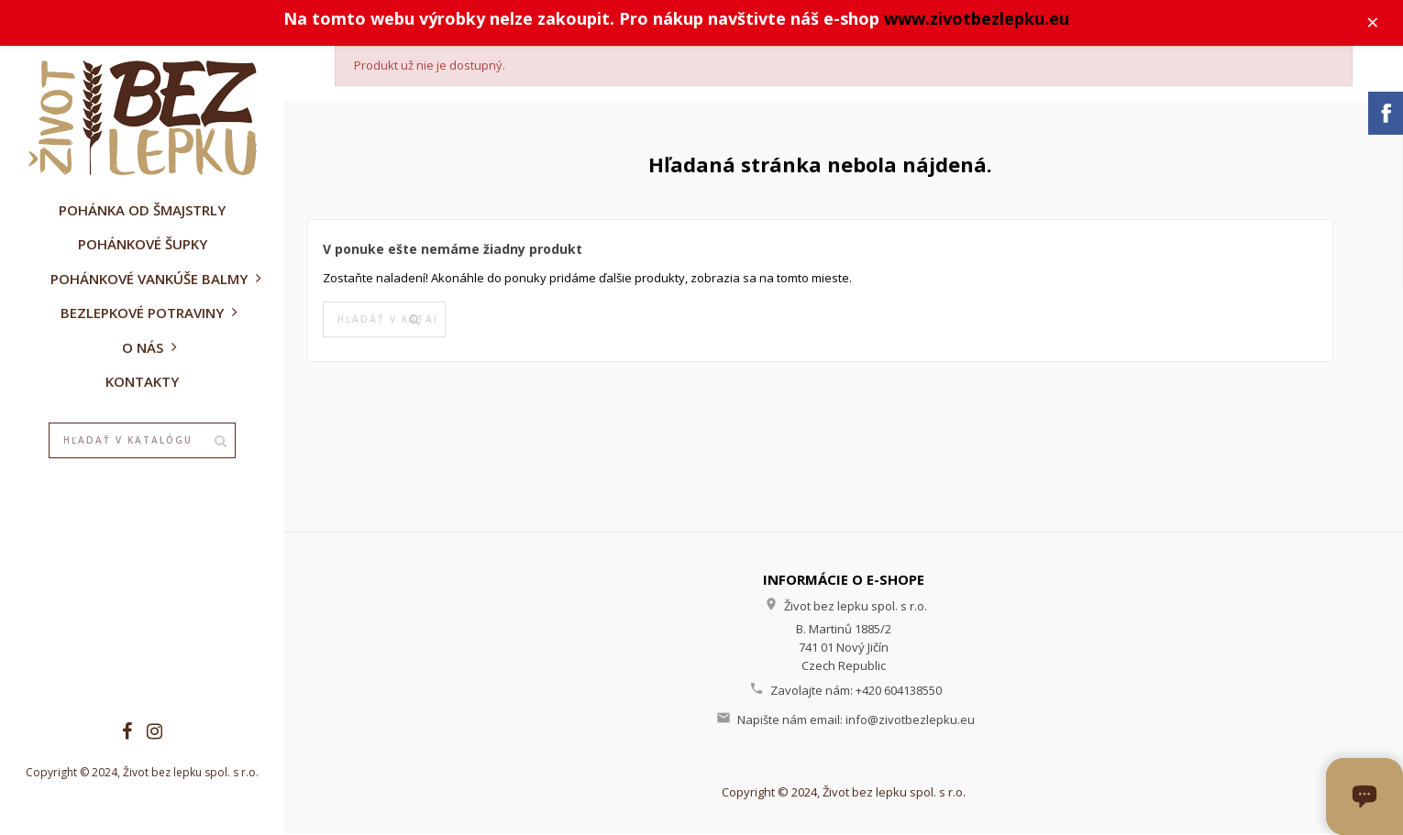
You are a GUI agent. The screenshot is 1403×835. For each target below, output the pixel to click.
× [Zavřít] (1376, 23)
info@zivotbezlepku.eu (910, 720)
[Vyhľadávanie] (142, 441)
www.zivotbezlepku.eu (979, 19)
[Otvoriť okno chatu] (1364, 796)
